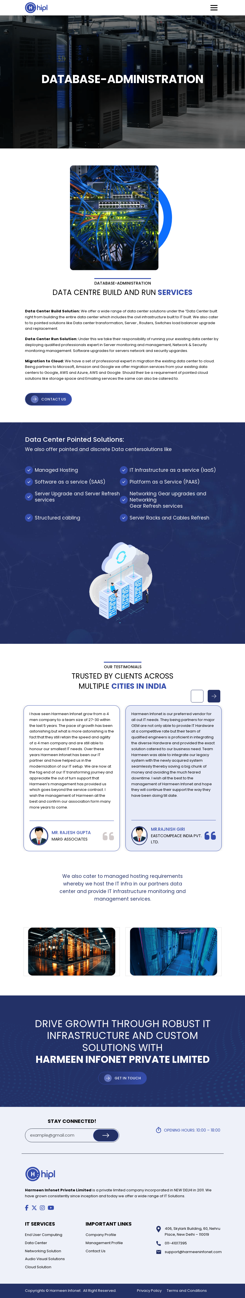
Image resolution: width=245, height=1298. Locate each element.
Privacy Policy (149, 1290)
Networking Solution (43, 1251)
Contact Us (96, 1251)
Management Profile (104, 1243)
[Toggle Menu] (214, 7)
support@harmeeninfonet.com (193, 1251)
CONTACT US (53, 399)
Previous (197, 696)
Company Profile (101, 1234)
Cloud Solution (38, 1267)
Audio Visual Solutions (45, 1259)
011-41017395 (176, 1243)
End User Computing (43, 1234)
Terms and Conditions (187, 1290)
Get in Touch (128, 1078)
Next (214, 696)
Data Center (36, 1243)
